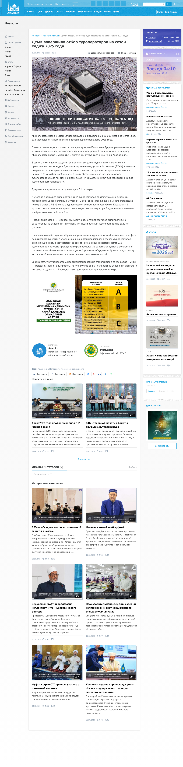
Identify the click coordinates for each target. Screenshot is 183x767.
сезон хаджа (71, 369)
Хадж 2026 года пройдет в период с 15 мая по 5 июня (56, 425)
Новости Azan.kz (13, 85)
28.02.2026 (90, 451)
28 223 (46, 53)
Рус (168, 4)
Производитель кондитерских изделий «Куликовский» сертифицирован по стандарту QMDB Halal (111, 608)
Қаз (175, 4)
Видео (98, 11)
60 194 (161, 365)
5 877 (100, 636)
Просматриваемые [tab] (156, 382)
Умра (46, 369)
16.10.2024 (36, 559)
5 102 (45, 639)
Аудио (107, 11)
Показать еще (84, 459)
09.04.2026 (36, 451)
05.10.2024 (36, 706)
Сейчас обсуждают (158, 88)
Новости (70, 11)
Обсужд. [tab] (151, 386)
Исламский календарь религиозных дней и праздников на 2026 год (161, 269)
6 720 (100, 555)
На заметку (154, 406)
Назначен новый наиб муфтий (105, 527)
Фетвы (117, 11)
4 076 (45, 559)
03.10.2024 (90, 720)
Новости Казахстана (15, 90)
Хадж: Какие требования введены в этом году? (162, 357)
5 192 (45, 706)
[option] (162, 425)
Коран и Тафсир (13, 66)
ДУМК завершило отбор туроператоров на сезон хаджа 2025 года (94, 35)
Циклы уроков (45, 11)
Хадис (8, 56)
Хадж (40, 369)
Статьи (59, 11)
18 (77, 677)
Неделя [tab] (162, 391)
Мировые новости (14, 94)
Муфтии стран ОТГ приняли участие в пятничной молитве (55, 686)
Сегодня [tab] (151, 391)
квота (81, 369)
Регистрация (171, 12)
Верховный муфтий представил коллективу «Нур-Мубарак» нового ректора (54, 608)
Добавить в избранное (100, 53)
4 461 (100, 720)
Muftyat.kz (106, 350)
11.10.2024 (90, 555)
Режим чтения (127, 53)
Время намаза (62, 4)
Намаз (30, 11)
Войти (160, 12)
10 (77, 519)
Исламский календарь (157, 261)
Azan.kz (53, 348)
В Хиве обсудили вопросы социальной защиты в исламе (56, 529)
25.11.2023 (150, 365)
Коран (8, 47)
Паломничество (57, 369)
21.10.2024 (36, 53)
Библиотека (85, 11)
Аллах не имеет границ (161, 314)
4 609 (100, 451)
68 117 (161, 279)
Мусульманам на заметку (39, 4)
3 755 (45, 451)
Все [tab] (173, 391)
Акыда (8, 51)
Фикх (7, 75)
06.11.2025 (150, 279)
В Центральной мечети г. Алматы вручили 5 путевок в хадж (107, 425)
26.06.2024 (150, 320)
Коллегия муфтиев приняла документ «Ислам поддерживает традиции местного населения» (110, 688)
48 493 (161, 320)
